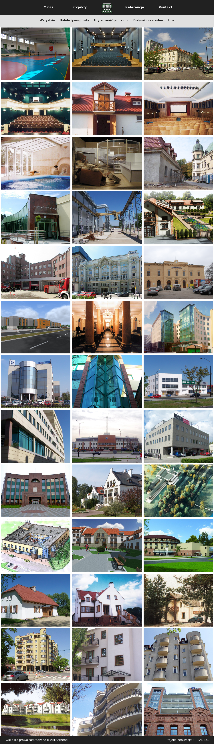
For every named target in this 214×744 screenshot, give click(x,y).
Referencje (134, 7)
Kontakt (165, 7)
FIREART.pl (201, 740)
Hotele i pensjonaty (74, 20)
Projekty (79, 7)
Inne (171, 20)
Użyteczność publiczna (111, 20)
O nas (48, 7)
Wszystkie (47, 20)
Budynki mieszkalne (148, 20)
